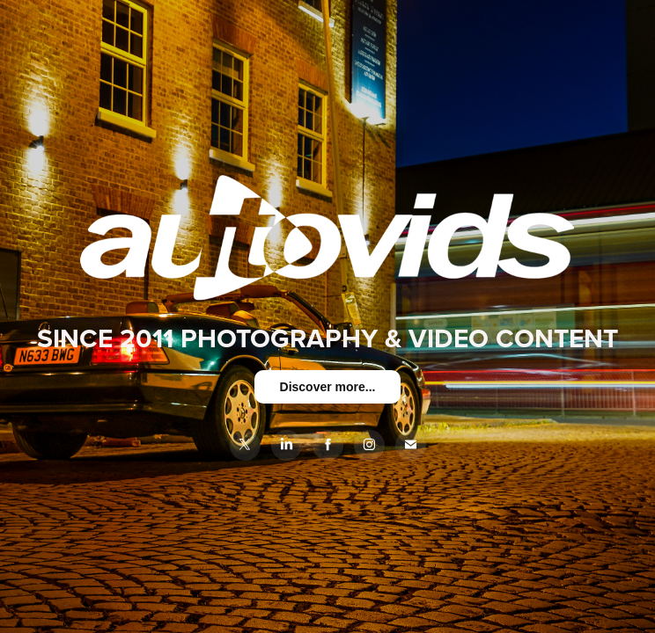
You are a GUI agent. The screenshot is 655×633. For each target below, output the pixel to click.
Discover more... (328, 387)
